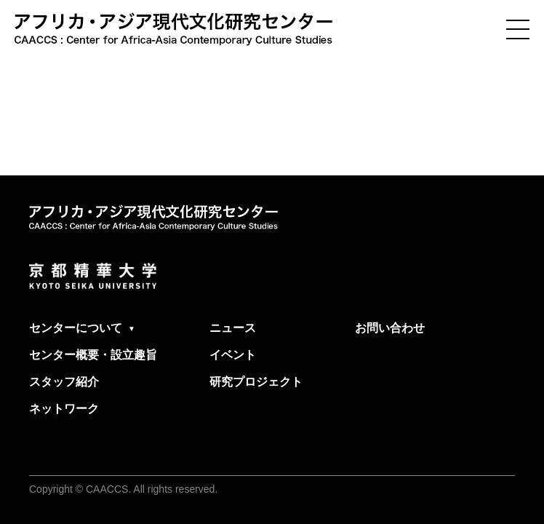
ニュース (232, 328)
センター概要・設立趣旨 (93, 355)
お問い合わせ (390, 328)
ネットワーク (64, 408)
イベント (232, 355)
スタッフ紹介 (64, 382)
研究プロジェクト (256, 382)
